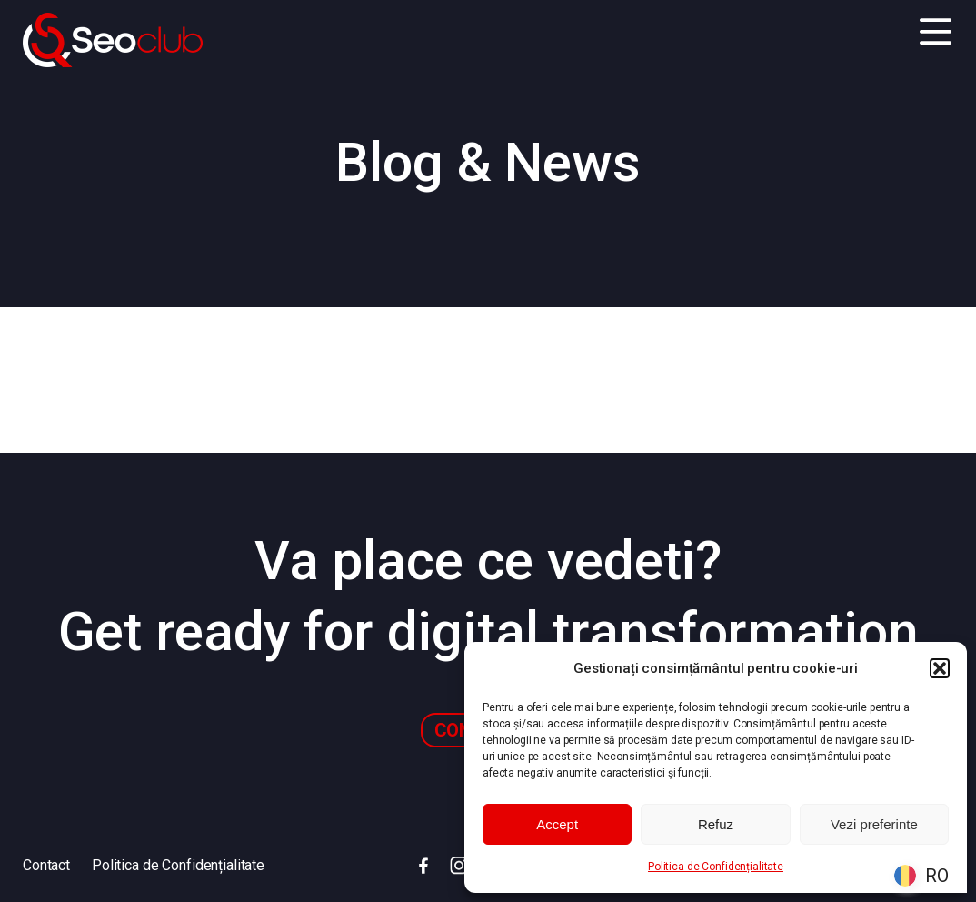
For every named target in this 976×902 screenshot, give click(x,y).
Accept (557, 824)
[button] (940, 668)
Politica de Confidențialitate (715, 866)
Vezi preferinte (874, 824)
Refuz (715, 824)
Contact (46, 865)
